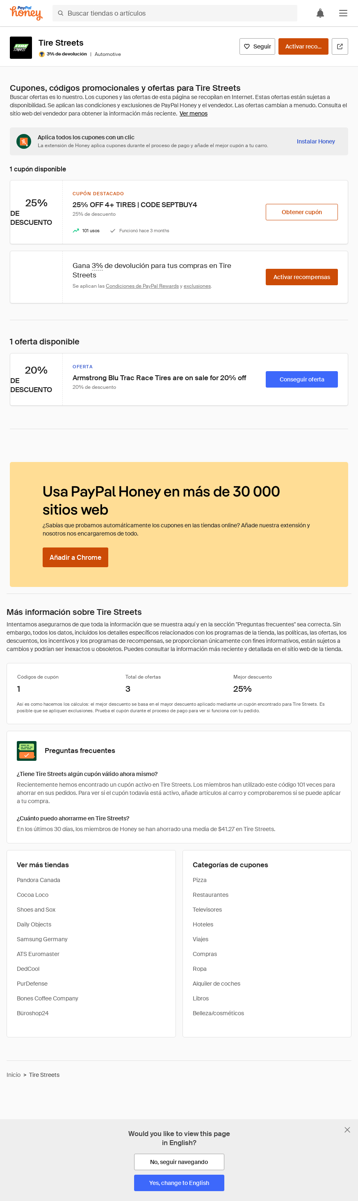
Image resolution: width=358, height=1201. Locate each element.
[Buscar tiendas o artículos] (174, 13)
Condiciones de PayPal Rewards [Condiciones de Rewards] (142, 286)
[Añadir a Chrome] (75, 557)
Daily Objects (34, 924)
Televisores (207, 909)
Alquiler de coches (216, 983)
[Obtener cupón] (302, 212)
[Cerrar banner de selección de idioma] (347, 1130)
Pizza (200, 880)
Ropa (200, 968)
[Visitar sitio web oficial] (340, 46)
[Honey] (26, 13)
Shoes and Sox (36, 909)
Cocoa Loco (32, 894)
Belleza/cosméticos (218, 1013)
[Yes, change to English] (179, 1183)
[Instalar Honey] (316, 141)
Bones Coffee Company (47, 998)
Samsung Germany (42, 939)
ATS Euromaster (38, 954)
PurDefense (32, 983)
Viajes (200, 939)
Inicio (14, 1075)
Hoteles (203, 924)
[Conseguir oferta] (302, 379)
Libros (201, 998)
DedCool (28, 968)
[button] (343, 13)
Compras (205, 954)
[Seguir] (257, 46)
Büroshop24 (33, 1013)
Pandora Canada (38, 880)
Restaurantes (210, 894)
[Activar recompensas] (303, 46)
